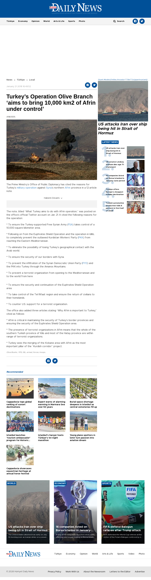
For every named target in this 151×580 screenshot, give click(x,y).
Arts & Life (59, 21)
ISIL (24, 352)
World (46, 21)
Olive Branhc (11, 352)
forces (36, 352)
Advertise (140, 572)
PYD (84, 263)
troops (42, 352)
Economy (23, 21)
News (9, 80)
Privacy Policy (54, 572)
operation (31, 188)
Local (32, 80)
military (21, 188)
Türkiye (10, 21)
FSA (70, 224)
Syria (49, 188)
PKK (81, 237)
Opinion (35, 21)
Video (131, 554)
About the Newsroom (94, 572)
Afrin (67, 188)
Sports (71, 21)
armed (29, 352)
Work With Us (72, 572)
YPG (20, 352)
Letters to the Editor (120, 572)
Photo (82, 21)
